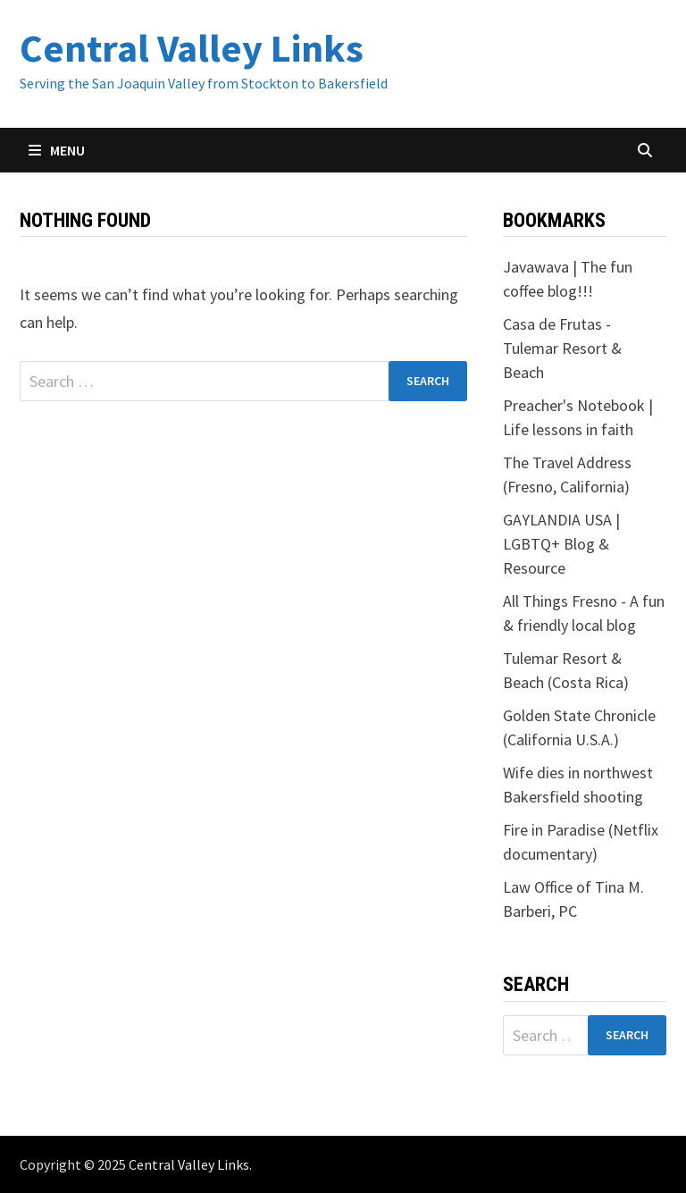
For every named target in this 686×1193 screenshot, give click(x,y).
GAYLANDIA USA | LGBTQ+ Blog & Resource (561, 543)
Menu (57, 150)
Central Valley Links (192, 47)
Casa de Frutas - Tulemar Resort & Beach (562, 348)
